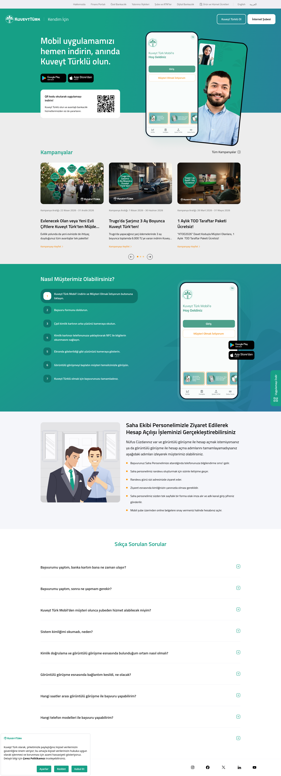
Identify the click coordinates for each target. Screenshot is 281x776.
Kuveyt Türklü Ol (231, 19)
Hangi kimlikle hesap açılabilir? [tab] (64, 739)
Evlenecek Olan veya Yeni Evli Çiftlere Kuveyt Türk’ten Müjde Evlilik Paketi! (68, 226)
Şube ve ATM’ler (163, 4)
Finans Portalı (98, 4)
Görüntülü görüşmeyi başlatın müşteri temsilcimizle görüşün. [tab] (91, 365)
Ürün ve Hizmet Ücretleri (214, 4)
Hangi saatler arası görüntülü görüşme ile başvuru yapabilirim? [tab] (88, 696)
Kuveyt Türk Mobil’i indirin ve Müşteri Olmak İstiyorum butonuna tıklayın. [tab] (93, 296)
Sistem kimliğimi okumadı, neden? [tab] (67, 631)
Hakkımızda (79, 4)
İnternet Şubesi (261, 19)
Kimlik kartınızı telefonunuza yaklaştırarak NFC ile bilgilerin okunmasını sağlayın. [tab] (90, 337)
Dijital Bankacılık (185, 4)
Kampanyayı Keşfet (52, 246)
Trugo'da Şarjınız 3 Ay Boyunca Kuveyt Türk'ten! (137, 223)
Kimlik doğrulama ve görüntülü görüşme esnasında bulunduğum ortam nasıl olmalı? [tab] (104, 653)
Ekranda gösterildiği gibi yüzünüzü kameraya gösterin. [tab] (87, 351)
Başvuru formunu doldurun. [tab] (71, 310)
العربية (253, 4)
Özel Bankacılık (119, 4)
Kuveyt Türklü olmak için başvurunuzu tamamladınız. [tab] (86, 378)
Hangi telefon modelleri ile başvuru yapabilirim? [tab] (77, 717)
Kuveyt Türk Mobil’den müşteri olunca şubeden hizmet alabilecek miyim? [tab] (96, 610)
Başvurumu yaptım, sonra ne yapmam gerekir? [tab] (76, 588)
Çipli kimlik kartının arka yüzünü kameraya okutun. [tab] (85, 323)
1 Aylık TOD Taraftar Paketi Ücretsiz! (202, 223)
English (241, 4)
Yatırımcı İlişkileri (140, 4)
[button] (131, 256)
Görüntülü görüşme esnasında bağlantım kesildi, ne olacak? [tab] (86, 674)
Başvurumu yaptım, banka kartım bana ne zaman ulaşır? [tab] (83, 567)
